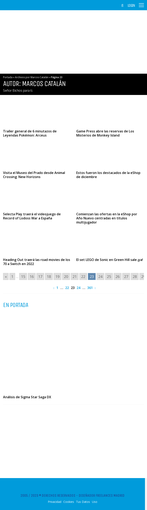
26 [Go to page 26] (118, 276)
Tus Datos (83, 501)
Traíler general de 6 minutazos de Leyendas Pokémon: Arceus (30, 133)
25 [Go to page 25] (109, 276)
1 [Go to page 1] (12, 276)
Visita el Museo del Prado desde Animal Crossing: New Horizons (34, 174)
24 (78, 287)
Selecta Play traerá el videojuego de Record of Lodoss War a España (32, 216)
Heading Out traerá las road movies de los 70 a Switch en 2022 (36, 261)
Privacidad (54, 501)
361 (90, 287)
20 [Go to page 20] (66, 276)
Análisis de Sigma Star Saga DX (27, 397)
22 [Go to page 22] (83, 276)
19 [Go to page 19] (57, 276)
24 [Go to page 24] (100, 276)
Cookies (68, 501)
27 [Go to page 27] (126, 276)
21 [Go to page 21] (75, 276)
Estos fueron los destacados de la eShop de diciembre (108, 174)
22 (67, 287)
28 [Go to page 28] (135, 276)
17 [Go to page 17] (40, 276)
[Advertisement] (73, 42)
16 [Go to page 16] (32, 276)
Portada (7, 77)
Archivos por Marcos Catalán (31, 77)
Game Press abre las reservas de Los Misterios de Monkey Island (105, 133)
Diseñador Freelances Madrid (102, 495)
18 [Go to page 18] (49, 276)
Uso (94, 501)
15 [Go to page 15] (23, 276)
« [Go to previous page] (6, 276)
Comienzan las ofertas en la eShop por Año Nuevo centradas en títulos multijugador (106, 218)
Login (131, 5)
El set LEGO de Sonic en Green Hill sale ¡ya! (109, 259)
